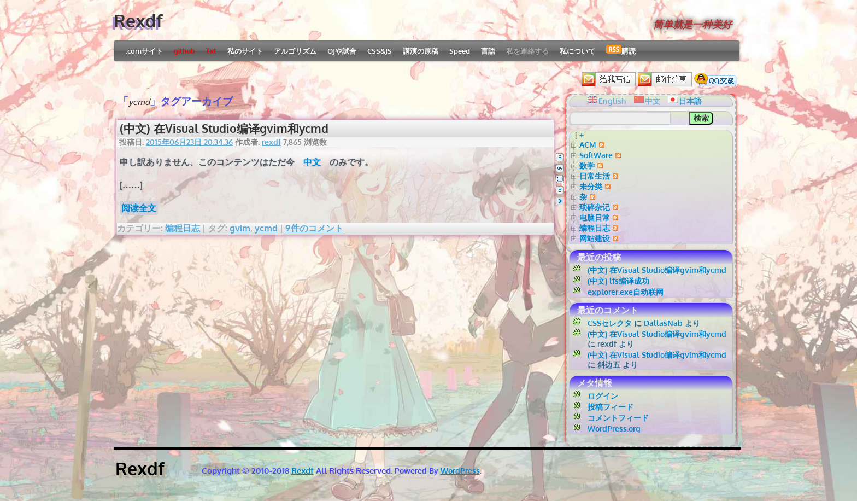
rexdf (271, 142)
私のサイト (245, 50)
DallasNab (663, 323)
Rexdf (138, 20)
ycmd (266, 228)
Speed (459, 50)
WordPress (460, 470)
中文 (312, 161)
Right (560, 201)
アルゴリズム (295, 50)
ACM (587, 144)
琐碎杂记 (594, 207)
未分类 (590, 186)
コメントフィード (618, 417)
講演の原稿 (420, 50)
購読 (621, 50)
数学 (587, 165)
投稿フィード (610, 406)
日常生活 (594, 175)
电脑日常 (594, 217)
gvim (240, 228)
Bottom (560, 190)
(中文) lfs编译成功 (618, 281)
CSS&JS (379, 50)
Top (560, 157)
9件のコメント (314, 228)
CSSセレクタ (610, 323)
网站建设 (594, 238)
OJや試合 (341, 50)
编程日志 (182, 228)
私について (577, 50)
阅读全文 (138, 207)
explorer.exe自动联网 (626, 291)
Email (560, 179)
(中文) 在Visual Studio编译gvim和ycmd (224, 128)
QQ (560, 168)
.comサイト (144, 50)
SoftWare (596, 155)
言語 (488, 50)
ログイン (603, 395)
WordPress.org (614, 428)
